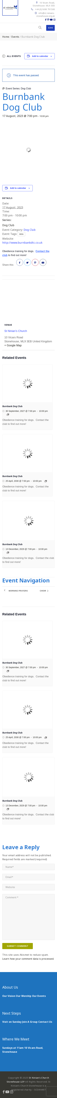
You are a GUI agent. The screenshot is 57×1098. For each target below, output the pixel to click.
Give (50, 27)
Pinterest (35, 263)
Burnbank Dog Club (12, 406)
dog (21, 234)
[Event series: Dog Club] (8, 414)
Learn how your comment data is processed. (28, 958)
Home (5, 36)
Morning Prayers (18, 591)
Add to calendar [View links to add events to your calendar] (40, 56)
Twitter (27, 263)
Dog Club (8, 225)
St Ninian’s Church (15, 331)
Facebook (19, 263)
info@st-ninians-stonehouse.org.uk (45, 14)
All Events (14, 56)
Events (15, 36)
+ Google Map (13, 345)
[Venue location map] (28, 297)
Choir (43, 591)
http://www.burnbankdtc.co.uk (22, 242)
